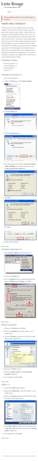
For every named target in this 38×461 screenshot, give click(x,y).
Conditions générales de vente (18, 456)
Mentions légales (31, 456)
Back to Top (5, 246)
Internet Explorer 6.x (10, 66)
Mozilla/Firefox (9, 68)
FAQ (26, 456)
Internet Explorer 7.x (10, 63)
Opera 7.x (7, 70)
